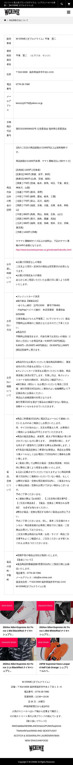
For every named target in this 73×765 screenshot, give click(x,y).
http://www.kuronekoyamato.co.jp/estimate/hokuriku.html (43, 249)
